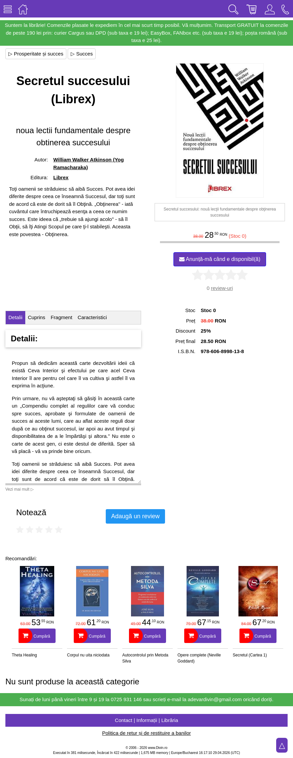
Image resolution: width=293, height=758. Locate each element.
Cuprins (36, 317)
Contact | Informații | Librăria (146, 720)
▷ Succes (82, 53)
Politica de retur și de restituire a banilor (146, 733)
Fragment (61, 317)
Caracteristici (92, 317)
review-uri (222, 288)
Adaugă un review (135, 516)
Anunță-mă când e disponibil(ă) (219, 259)
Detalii (15, 317)
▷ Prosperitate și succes (35, 53)
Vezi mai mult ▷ (19, 489)
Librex (60, 177)
